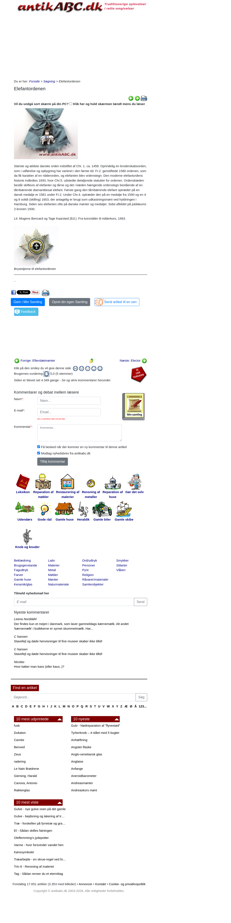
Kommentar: (23, 426)
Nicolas (19, 662)
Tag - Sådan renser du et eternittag (38, 873)
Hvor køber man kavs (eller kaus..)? (39, 666)
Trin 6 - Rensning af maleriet (34, 866)
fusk (17, 725)
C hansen (21, 636)
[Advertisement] (80, 45)
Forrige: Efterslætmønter (34, 360)
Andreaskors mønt (84, 790)
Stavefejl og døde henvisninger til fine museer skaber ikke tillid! (58, 641)
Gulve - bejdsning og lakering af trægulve (40, 816)
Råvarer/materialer (95, 579)
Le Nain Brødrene (26, 768)
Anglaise (77, 761)
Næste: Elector (133, 360)
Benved (19, 747)
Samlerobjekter (93, 584)
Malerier (53, 565)
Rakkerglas (22, 790)
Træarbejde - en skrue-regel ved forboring (40, 859)
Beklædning (22, 560)
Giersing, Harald (25, 776)
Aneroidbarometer (83, 776)
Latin (51, 560)
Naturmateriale (58, 584)
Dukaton (20, 732)
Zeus (17, 754)
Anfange (77, 768)
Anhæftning (79, 740)
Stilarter (121, 565)
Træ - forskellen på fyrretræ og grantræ (40, 823)
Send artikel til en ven (120, 302)
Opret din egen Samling (69, 302)
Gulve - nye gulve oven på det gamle (40, 809)
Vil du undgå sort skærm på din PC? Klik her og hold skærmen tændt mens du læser (79, 104)
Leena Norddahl (25, 619)
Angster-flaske (81, 747)
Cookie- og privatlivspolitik (127, 884)
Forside (34, 81)
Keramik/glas (23, 584)
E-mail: (19, 410)
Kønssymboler (24, 852)
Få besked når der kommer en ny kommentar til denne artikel (84, 447)
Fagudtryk (21, 570)
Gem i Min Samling (28, 302)
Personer (88, 565)
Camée (19, 740)
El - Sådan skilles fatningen (33, 830)
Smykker (122, 560)
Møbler (53, 575)
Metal (52, 570)
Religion (88, 575)
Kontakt (100, 884)
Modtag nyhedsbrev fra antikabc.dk (65, 453)
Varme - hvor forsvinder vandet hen (38, 845)
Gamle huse (22, 579)
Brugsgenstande (25, 565)
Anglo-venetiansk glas (86, 754)
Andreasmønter (82, 783)
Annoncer (85, 884)
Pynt (85, 570)
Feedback (28, 311)
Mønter (53, 579)
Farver (18, 575)
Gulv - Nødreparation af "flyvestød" (95, 725)
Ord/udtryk (89, 560)
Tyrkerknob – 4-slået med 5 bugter (95, 732)
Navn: (18, 399)
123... (143, 706)
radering (20, 761)
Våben (120, 570)
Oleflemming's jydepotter (31, 838)
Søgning (49, 81)
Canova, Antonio (25, 783)
